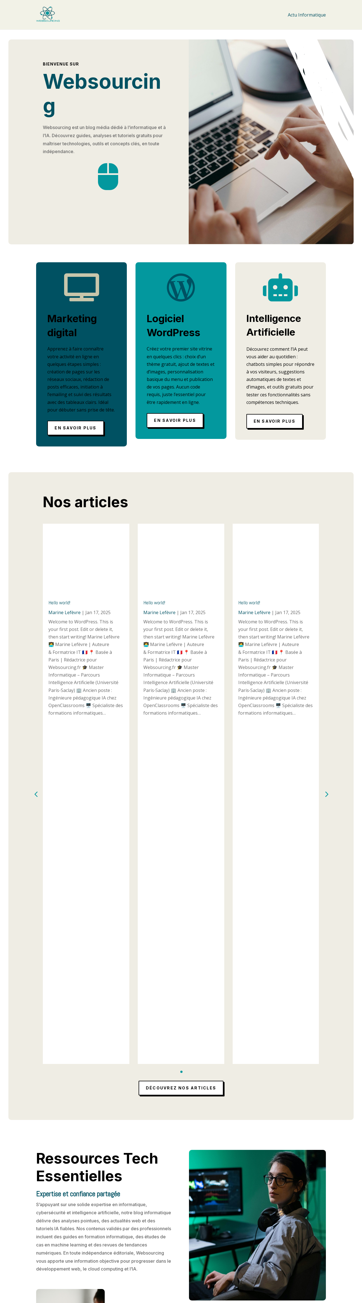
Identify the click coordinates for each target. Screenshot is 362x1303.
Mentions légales (161, 1249)
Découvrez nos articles (181, 746)
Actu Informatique (307, 15)
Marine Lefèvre (64, 612)
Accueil (150, 1242)
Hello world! (59, 602)
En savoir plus (75, 427)
